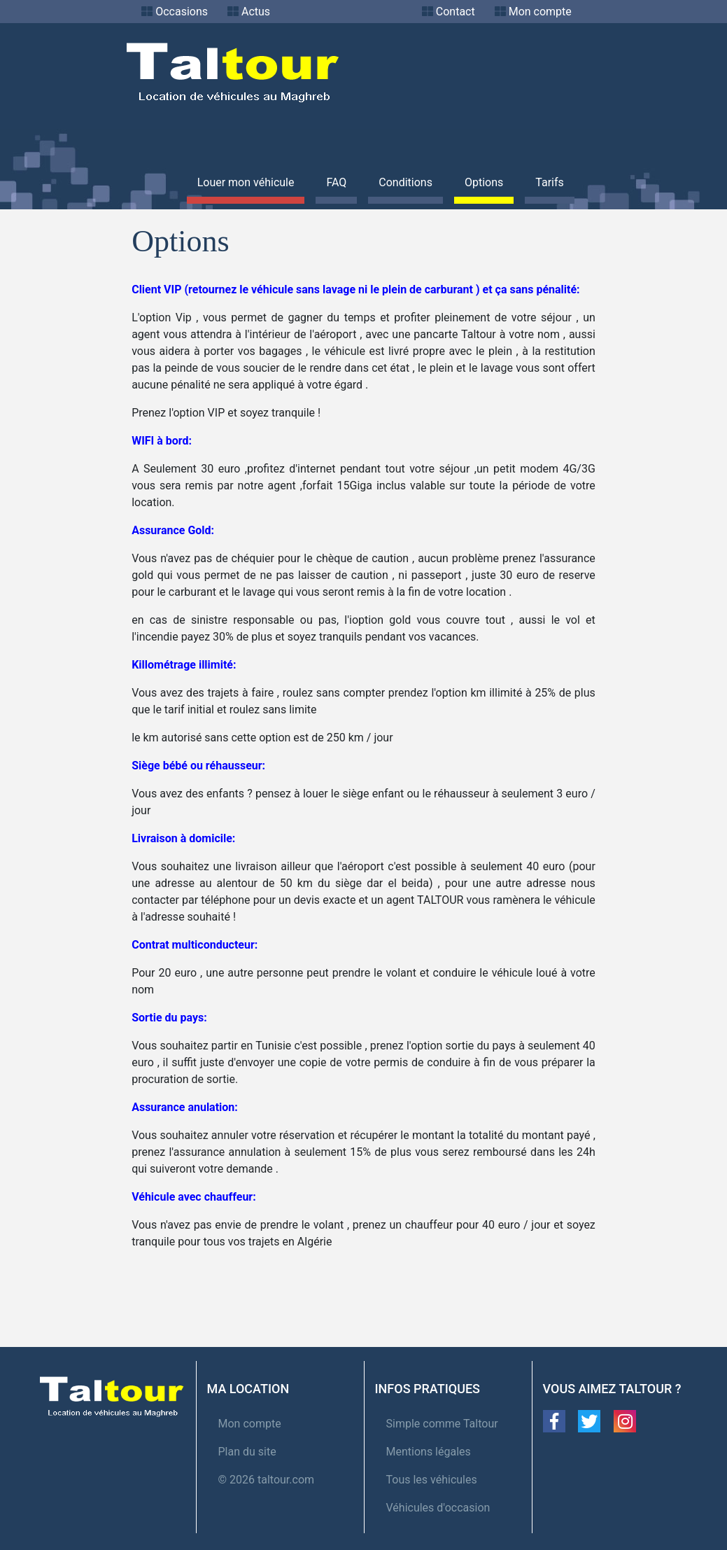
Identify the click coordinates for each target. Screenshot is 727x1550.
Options (484, 182)
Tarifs (549, 182)
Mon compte (540, 11)
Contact (455, 11)
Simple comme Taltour (442, 1423)
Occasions (181, 11)
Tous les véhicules (431, 1479)
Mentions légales (428, 1451)
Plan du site (247, 1451)
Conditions (405, 182)
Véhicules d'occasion (438, 1507)
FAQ (336, 182)
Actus (255, 11)
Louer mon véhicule (246, 182)
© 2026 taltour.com (266, 1479)
